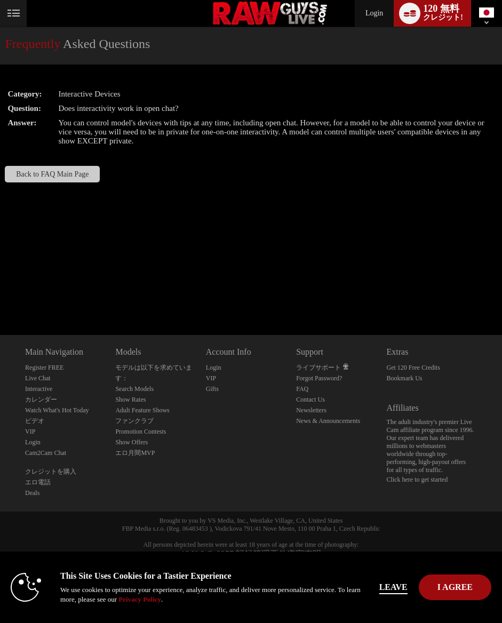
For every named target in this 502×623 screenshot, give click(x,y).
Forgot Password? (319, 378)
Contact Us (310, 399)
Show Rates (130, 399)
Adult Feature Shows (142, 410)
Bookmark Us (405, 378)
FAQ (302, 389)
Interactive (38, 389)
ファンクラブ (134, 421)
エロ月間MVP (135, 453)
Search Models (134, 389)
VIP (30, 431)
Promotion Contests (140, 431)
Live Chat (38, 378)
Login (374, 13)
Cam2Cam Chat (45, 453)
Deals (32, 493)
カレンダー (41, 399)
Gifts (212, 389)
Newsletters (311, 410)
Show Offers (131, 442)
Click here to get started (417, 479)
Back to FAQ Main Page (52, 174)
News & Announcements (328, 421)
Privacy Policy (139, 599)
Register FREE (44, 367)
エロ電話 (38, 482)
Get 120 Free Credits (413, 367)
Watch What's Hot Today (57, 410)
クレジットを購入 (50, 471)
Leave (393, 587)
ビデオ (34, 421)
